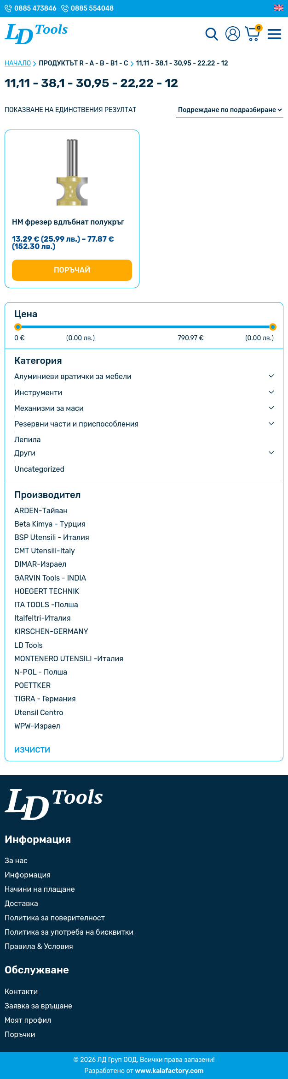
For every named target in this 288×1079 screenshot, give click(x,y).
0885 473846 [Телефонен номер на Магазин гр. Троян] (35, 9)
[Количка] (252, 34)
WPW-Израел (37, 726)
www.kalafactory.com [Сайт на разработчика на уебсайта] (169, 1071)
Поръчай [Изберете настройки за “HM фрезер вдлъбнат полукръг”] (72, 270)
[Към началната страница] (54, 804)
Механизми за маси (49, 408)
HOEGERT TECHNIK (46, 591)
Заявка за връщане (38, 1006)
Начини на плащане (40, 889)
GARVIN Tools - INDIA (50, 578)
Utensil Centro (38, 712)
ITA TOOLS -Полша (46, 604)
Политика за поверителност (55, 917)
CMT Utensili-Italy (44, 550)
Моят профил (28, 1020)
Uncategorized (39, 469)
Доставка (21, 903)
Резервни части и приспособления (76, 424)
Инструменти (38, 392)
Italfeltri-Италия (42, 618)
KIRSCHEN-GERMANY (51, 631)
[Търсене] (211, 34)
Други (24, 453)
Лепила (27, 439)
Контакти (21, 991)
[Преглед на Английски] (278, 8)
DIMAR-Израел (40, 564)
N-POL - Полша (40, 672)
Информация (28, 875)
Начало (18, 63)
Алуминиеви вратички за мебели (73, 376)
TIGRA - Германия (45, 698)
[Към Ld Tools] (36, 34)
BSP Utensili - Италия (51, 537)
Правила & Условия (39, 946)
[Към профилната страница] (232, 34)
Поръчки (20, 1034)
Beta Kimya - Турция (50, 524)
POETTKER (32, 685)
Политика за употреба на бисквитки (69, 932)
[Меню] (274, 34)
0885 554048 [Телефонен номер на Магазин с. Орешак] (92, 9)
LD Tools (28, 645)
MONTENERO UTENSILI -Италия (68, 658)
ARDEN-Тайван (41, 510)
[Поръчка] (229, 110)
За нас (16, 860)
